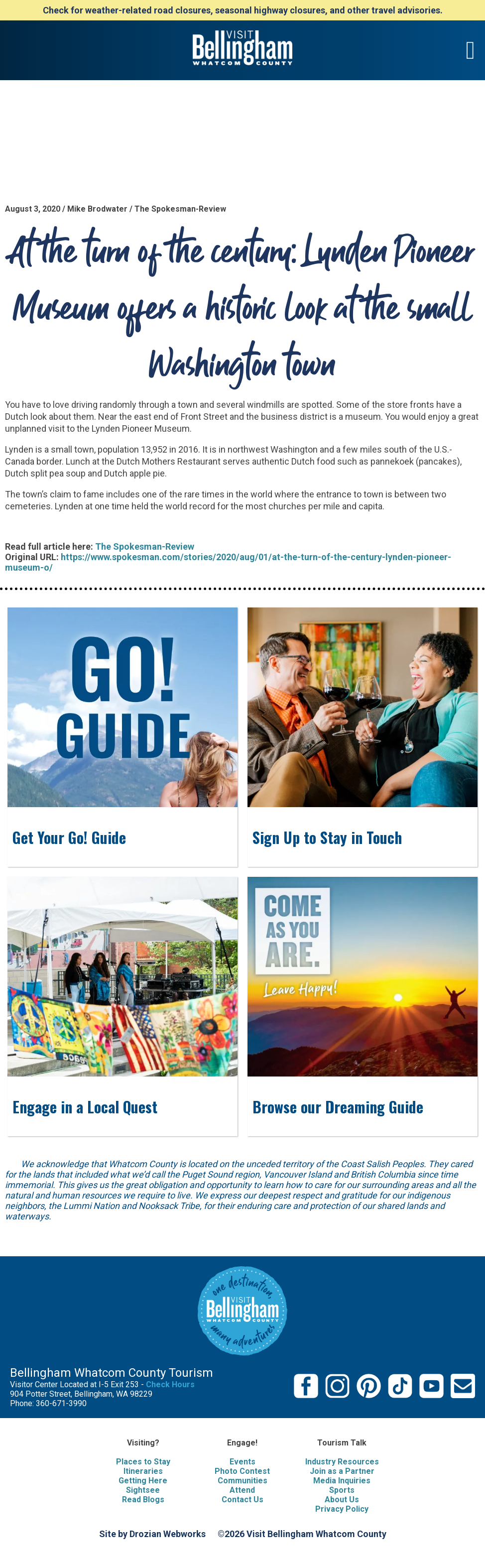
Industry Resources (342, 1461)
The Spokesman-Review (144, 546)
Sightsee (143, 1490)
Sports (342, 1490)
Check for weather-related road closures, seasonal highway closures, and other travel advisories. (243, 10)
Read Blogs (143, 1499)
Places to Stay (143, 1461)
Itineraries (143, 1471)
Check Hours (170, 1384)
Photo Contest (242, 1471)
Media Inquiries (341, 1480)
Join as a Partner (342, 1471)
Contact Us (242, 1499)
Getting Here (143, 1480)
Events (242, 1461)
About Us (342, 1499)
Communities (242, 1480)
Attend (242, 1490)
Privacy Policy (341, 1509)
